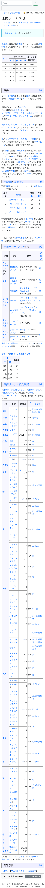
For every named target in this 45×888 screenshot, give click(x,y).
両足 (4, 738)
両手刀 (5, 452)
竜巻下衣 (13, 647)
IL (30, 405)
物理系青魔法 (20, 238)
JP (7, 358)
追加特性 (18, 181)
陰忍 (12, 267)
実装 (13, 25)
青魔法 (20, 44)
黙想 (13, 170)
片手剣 (5, 417)
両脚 (4, 673)
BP (39, 196)
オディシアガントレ (13, 609)
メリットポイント (5, 265)
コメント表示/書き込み (22, 876)
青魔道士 (5, 44)
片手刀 (5, 440)
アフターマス (11, 116)
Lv (32, 196)
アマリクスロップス (13, 694)
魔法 (18, 194)
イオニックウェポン (17, 856)
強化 (21, 246)
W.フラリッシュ (27, 124)
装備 (22, 113)
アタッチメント (5, 334)
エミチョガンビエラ (13, 738)
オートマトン (25, 329)
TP (25, 153)
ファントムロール (5, 323)
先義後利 (24, 139)
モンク (39, 153)
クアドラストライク (18, 208)
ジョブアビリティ (13, 139)
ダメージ (12, 33)
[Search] (16, 3)
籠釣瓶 (12, 444)
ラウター (13, 429)
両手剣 (5, 424)
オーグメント (10, 395)
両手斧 (5, 429)
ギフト (16, 113)
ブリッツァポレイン (13, 632)
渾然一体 (15, 124)
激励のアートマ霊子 (13, 849)
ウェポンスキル (17, 870)
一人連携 (20, 150)
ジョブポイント (10, 127)
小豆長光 (13, 455)
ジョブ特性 (15, 12)
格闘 (4, 410)
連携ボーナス (18, 110)
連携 (6, 33)
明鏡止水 (5, 124)
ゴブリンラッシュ (17, 200)
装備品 (35, 159)
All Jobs (35, 506)
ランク (5, 58)
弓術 (4, 471)
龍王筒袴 (13, 680)
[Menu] (4, 8)
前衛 (7, 150)
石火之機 (5, 170)
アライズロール (25, 116)
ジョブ (4, 12)
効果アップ (30, 290)
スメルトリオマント (13, 771)
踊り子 (27, 159)
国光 (11, 440)
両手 (4, 588)
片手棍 (5, 464)
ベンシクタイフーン (18, 204)
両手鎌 (5, 435)
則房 (11, 459)
